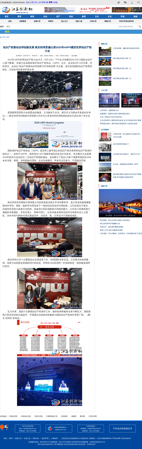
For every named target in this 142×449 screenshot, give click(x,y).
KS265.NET (91, 444)
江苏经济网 (92, 416)
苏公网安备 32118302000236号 (66, 444)
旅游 (135, 16)
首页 (6, 16)
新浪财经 (64, 416)
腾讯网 (82, 416)
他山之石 (64, 21)
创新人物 (78, 21)
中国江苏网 (38, 416)
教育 (84, 16)
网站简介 (36, 438)
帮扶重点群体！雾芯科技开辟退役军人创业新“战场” (119, 124)
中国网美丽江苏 (52, 416)
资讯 (19, 16)
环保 (122, 16)
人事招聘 (54, 438)
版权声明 (45, 438)
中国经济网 (13, 416)
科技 (71, 16)
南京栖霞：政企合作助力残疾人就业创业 (115, 220)
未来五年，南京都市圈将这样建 (111, 227)
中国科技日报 (26, 416)
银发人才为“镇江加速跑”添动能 (111, 230)
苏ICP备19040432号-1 (46, 444)
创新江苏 (37, 21)
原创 (10, 21)
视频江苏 (107, 21)
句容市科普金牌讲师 (126, 21)
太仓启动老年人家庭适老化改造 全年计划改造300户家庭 (120, 120)
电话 (132, 2)
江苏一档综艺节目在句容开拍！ (111, 117)
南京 (8, 27)
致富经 (50, 21)
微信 (125, 2)
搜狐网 (73, 416)
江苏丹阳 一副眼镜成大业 (109, 110)
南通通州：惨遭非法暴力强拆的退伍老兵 (115, 114)
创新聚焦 (22, 21)
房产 (58, 16)
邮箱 (138, 2)
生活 (110, 16)
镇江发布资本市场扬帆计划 (110, 223)
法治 (45, 16)
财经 (32, 16)
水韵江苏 (93, 21)
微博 (118, 2)
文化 (97, 16)
